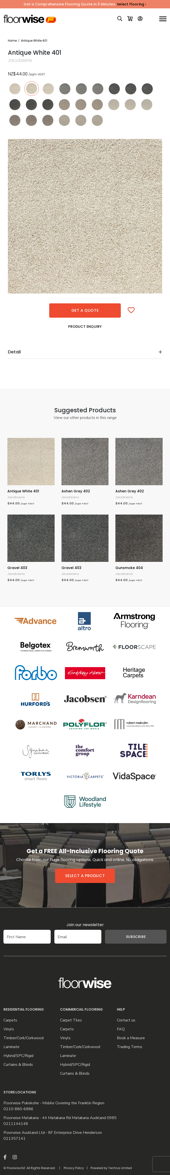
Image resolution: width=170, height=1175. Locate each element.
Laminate (11, 1047)
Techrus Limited (120, 1168)
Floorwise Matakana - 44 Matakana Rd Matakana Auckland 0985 (60, 1118)
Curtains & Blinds (18, 1064)
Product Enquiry (85, 326)
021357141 (14, 1138)
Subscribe (136, 936)
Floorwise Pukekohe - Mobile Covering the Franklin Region (53, 1103)
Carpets (10, 1020)
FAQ (121, 1029)
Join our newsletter (85, 925)
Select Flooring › (131, 4)
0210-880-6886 (18, 1109)
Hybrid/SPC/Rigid (18, 1055)
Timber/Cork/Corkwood (23, 1038)
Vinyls (8, 1029)
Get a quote (85, 310)
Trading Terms (129, 1047)
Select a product (85, 876)
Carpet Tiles (71, 1020)
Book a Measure (131, 1038)
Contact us (126, 1020)
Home (12, 40)
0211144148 (15, 1123)
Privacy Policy (74, 1168)
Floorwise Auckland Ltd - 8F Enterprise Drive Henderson (52, 1132)
